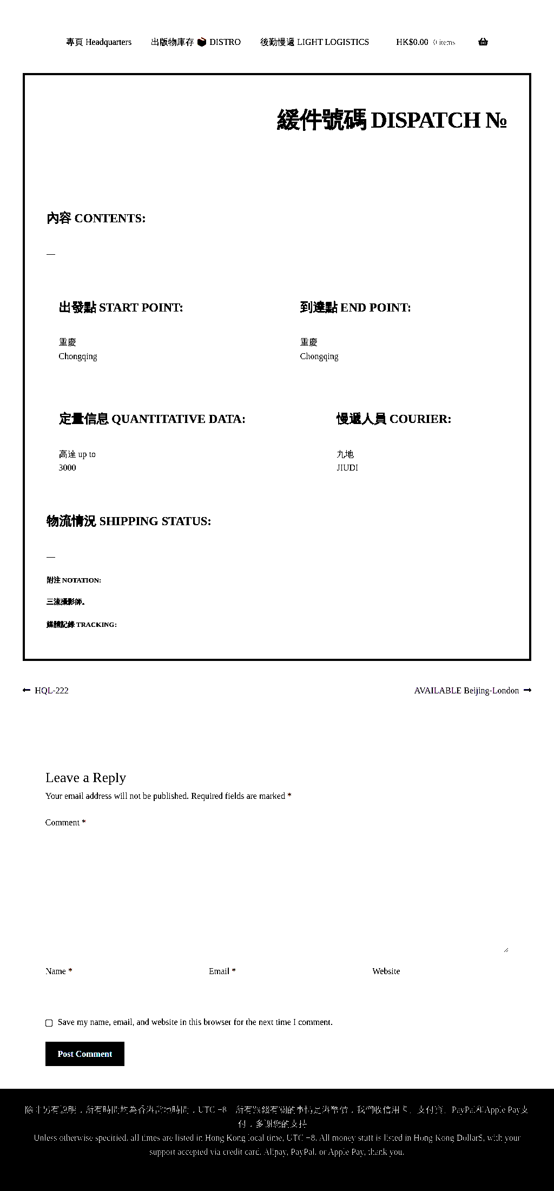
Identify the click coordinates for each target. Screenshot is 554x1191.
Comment (65, 822)
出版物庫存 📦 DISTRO (196, 42)
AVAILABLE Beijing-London (466, 691)
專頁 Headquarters (98, 42)
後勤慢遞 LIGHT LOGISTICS (314, 42)
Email (222, 971)
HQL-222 (52, 691)
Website (386, 971)
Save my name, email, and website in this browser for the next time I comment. (195, 1022)
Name (58, 971)
